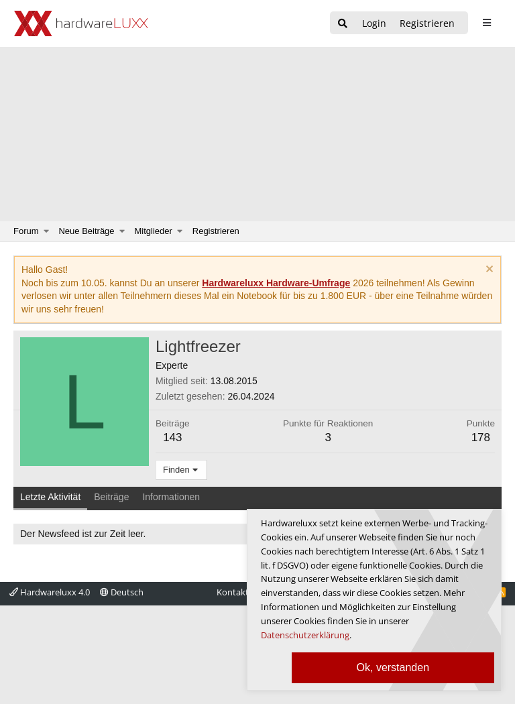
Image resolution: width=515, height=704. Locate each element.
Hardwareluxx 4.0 (49, 592)
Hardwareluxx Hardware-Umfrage (276, 283)
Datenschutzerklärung (305, 635)
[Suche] (342, 23)
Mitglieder (153, 231)
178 (480, 437)
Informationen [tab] (171, 496)
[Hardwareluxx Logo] (81, 23)
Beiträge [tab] (111, 496)
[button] (47, 231)
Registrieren (215, 231)
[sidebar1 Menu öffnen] (486, 22)
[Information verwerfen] (488, 270)
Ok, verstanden (393, 667)
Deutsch (122, 592)
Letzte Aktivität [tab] (50, 496)
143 (172, 437)
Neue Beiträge (86, 231)
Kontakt (233, 592)
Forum (26, 231)
